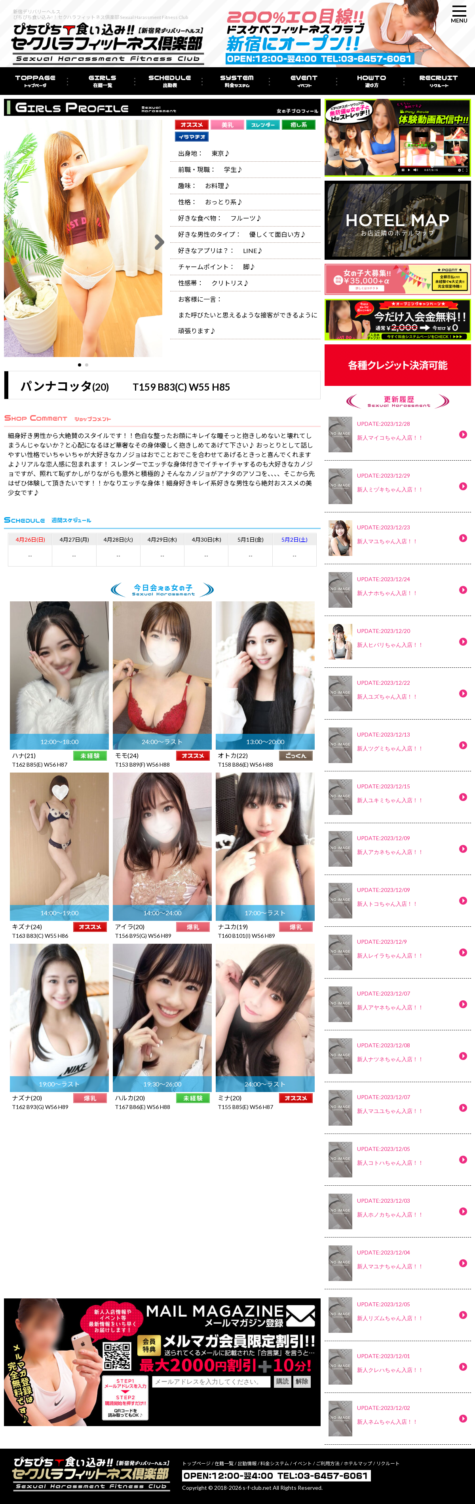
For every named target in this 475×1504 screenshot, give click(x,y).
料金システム (274, 1463)
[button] (79, 365)
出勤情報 (247, 1463)
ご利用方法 (328, 1463)
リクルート (388, 1463)
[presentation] (212, 1405)
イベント (302, 1463)
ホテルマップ (358, 1463)
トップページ (196, 1463)
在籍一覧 (224, 1463)
